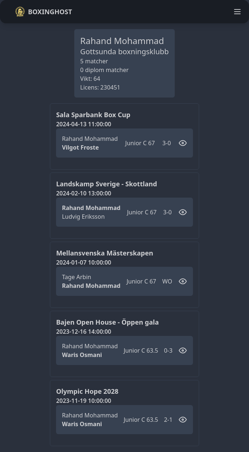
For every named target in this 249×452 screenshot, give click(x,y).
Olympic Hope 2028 (87, 391)
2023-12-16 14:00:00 (83, 332)
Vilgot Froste (80, 147)
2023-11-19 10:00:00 (83, 401)
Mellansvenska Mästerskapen (104, 253)
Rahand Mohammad (90, 139)
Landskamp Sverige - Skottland (106, 183)
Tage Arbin (76, 277)
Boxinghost (43, 12)
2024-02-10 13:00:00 (83, 193)
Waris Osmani (82, 355)
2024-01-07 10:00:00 (83, 262)
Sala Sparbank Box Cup (93, 114)
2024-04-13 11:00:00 (83, 124)
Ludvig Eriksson (83, 217)
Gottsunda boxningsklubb (124, 51)
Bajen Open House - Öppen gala (107, 322)
